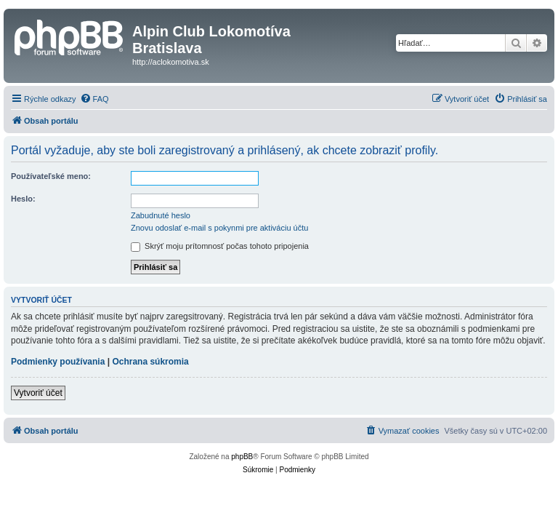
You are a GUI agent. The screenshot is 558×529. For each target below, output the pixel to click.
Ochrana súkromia (150, 362)
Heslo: (23, 198)
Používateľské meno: (51, 176)
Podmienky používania (58, 362)
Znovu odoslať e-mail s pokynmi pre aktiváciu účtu (219, 227)
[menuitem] (94, 99)
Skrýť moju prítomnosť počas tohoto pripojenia (220, 246)
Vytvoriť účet (38, 393)
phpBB (242, 457)
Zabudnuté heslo (160, 215)
